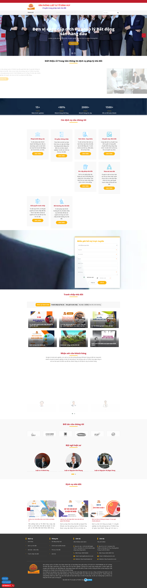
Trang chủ (30, 12)
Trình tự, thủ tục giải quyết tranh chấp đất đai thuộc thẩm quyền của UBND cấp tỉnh (72, 325)
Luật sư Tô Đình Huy (42, 470)
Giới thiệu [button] (37, 12)
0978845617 (6, 586)
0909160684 (92, 7)
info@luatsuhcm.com (112, 8)
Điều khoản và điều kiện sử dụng (35, 1)
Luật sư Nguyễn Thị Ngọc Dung (104, 470)
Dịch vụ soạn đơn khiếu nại (37, 345)
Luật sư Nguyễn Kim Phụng (73, 470)
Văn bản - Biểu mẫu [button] (82, 12)
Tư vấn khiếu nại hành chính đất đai (102, 326)
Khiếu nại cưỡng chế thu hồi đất (69, 345)
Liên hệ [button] (90, 12)
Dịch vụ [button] (43, 12)
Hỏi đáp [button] (63, 12)
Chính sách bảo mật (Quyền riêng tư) (57, 1)
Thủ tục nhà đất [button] (70, 12)
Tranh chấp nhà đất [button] (54, 12)
